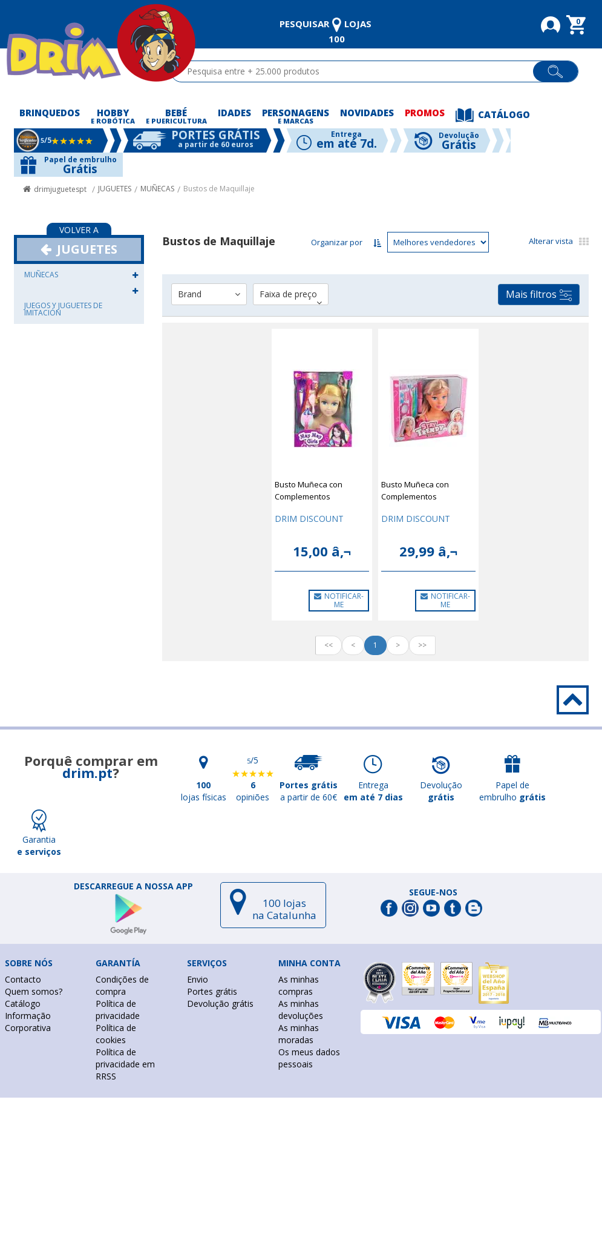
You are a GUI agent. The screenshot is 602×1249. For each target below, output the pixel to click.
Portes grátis (212, 991)
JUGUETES (114, 188)
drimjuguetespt (60, 189)
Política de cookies (116, 1034)
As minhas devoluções (300, 1009)
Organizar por (336, 242)
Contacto (23, 979)
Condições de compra (122, 985)
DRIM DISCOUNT (309, 518)
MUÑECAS (157, 188)
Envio (197, 979)
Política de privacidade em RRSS (125, 1064)
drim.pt (87, 772)
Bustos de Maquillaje (219, 188)
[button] (135, 274)
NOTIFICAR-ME (339, 600)
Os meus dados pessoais (309, 1058)
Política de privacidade (118, 1009)
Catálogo (23, 1003)
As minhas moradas (298, 1034)
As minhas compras (298, 985)
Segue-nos (433, 892)
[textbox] (357, 71)
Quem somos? (33, 991)
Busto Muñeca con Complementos (308, 490)
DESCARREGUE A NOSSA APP (133, 886)
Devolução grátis (220, 1003)
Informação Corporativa (28, 1021)
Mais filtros (539, 295)
